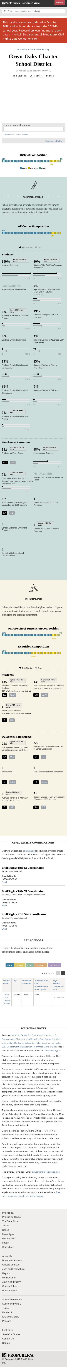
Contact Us (8, 1338)
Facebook (7, 1312)
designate (29, 850)
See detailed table (53, 140)
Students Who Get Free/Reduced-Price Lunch (41, 985)
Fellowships (18, 1269)
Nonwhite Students (26, 983)
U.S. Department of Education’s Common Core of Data (29, 1046)
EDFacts (56, 1042)
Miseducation (32, 3)
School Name (6, 983)
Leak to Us (7, 1330)
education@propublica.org (46, 1171)
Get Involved (8, 1238)
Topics (5, 1225)
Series (5, 1230)
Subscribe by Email (12, 1299)
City (16, 980)
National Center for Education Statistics (31, 1035)
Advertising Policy (11, 1281)
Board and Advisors (12, 1260)
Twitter (5, 1308)
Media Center (9, 1277)
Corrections (8, 1247)
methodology (51, 1050)
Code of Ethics (10, 1286)
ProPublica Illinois (11, 1217)
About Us (7, 1256)
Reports (6, 1273)
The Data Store (10, 1221)
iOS (4, 1316)
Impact (5, 1242)
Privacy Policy (9, 1290)
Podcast (6, 1321)
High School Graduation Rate (58, 985)
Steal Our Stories (11, 1334)
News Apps (8, 1234)
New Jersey (43, 49)
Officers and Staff (11, 1264)
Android (15, 1316)
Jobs (4, 1269)
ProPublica (8, 1212)
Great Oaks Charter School (16, 135)
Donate (59, 2)
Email (4, 882)
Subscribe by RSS (11, 1303)
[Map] (33, 101)
